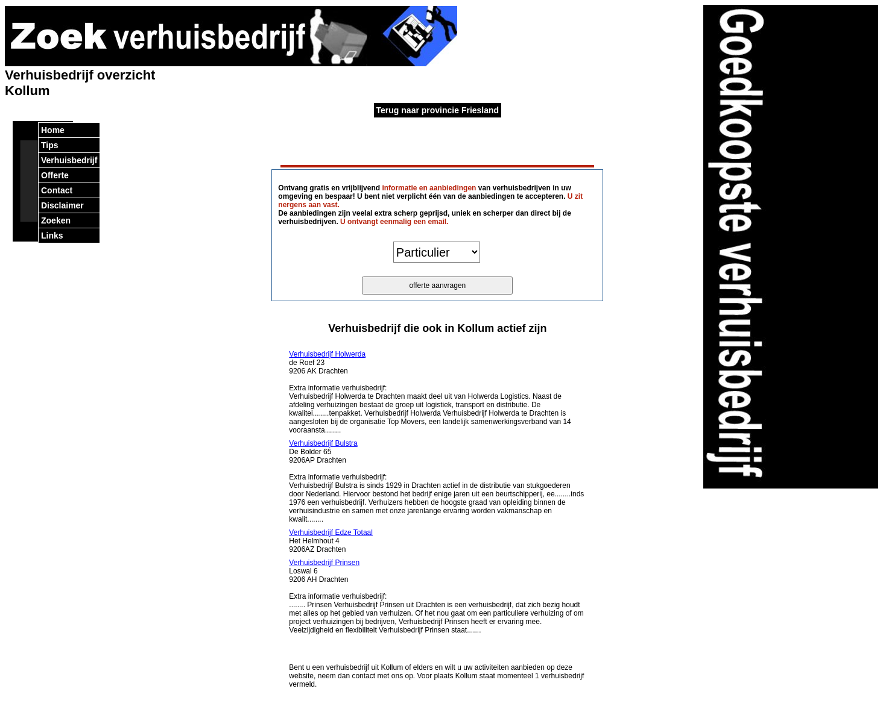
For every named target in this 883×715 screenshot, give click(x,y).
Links (52, 235)
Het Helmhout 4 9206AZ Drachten (331, 541)
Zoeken (56, 220)
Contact (56, 190)
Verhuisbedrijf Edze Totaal (331, 532)
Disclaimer (62, 205)
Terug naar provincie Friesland (437, 110)
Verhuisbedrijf (69, 160)
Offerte (55, 175)
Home (53, 130)
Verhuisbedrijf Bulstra (323, 443)
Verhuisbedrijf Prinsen (324, 562)
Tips (50, 145)
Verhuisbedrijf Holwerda (327, 354)
